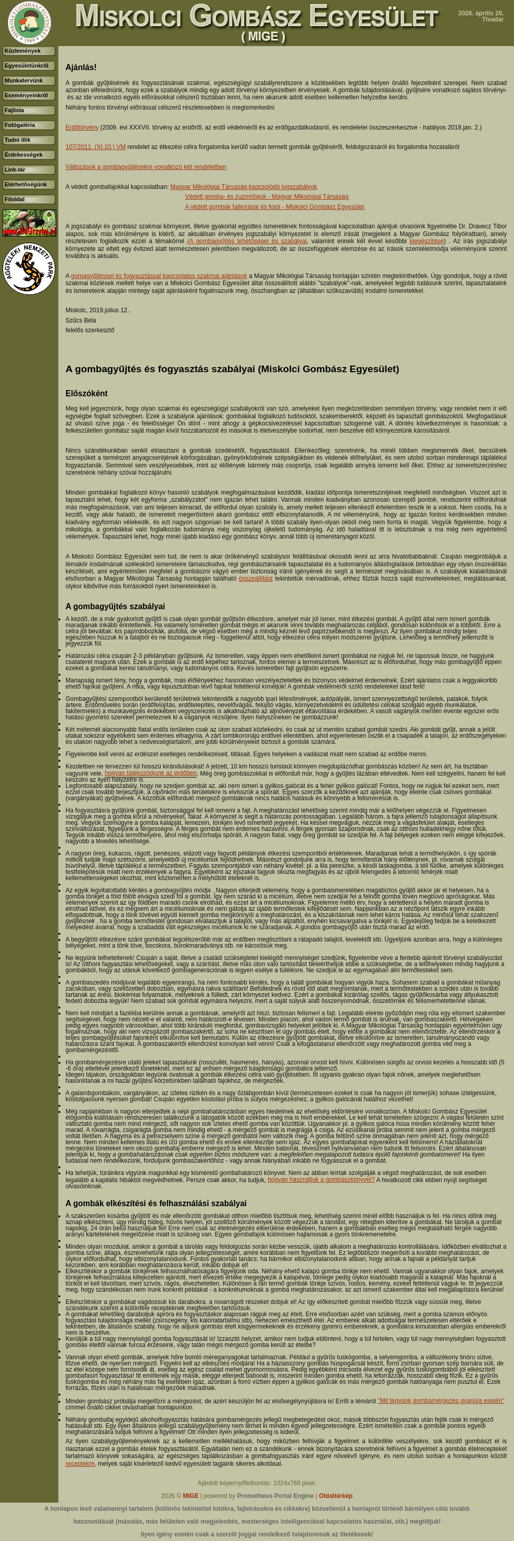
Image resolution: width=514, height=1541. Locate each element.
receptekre (80, 1463)
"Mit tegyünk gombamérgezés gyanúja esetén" (441, 1400)
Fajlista (14, 110)
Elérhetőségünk (26, 184)
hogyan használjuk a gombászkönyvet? (321, 1179)
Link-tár (15, 169)
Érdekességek (23, 155)
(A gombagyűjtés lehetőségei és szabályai (247, 241)
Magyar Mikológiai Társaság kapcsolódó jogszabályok (243, 186)
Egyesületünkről (27, 65)
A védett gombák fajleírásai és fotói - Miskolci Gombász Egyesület (274, 206)
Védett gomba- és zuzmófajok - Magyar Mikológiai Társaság (266, 196)
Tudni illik (18, 140)
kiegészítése (427, 241)
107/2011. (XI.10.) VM (95, 147)
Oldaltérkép (336, 1496)
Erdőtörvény (82, 127)
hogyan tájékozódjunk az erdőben (151, 773)
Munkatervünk (24, 80)
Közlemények (22, 51)
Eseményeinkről (26, 95)
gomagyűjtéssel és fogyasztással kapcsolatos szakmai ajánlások (159, 276)
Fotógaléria (20, 125)
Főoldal (15, 199)
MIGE (191, 1496)
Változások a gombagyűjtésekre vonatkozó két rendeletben (146, 166)
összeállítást (256, 578)
